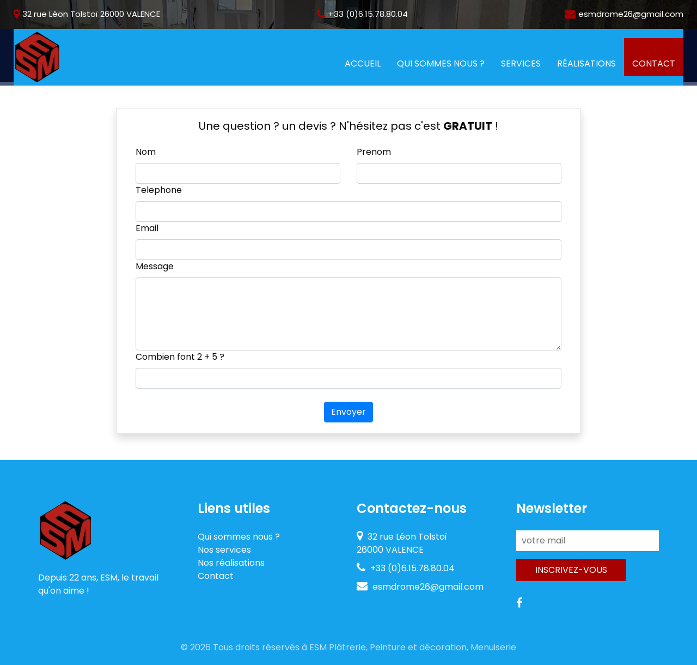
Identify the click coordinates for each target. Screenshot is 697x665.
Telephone (159, 190)
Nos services (224, 549)
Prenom (374, 152)
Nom (146, 152)
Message (155, 266)
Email (147, 228)
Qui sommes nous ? (441, 63)
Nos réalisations (231, 563)
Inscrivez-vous (571, 570)
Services (521, 63)
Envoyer (348, 412)
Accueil (367, 63)
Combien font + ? (180, 356)
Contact (653, 63)
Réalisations (586, 63)
